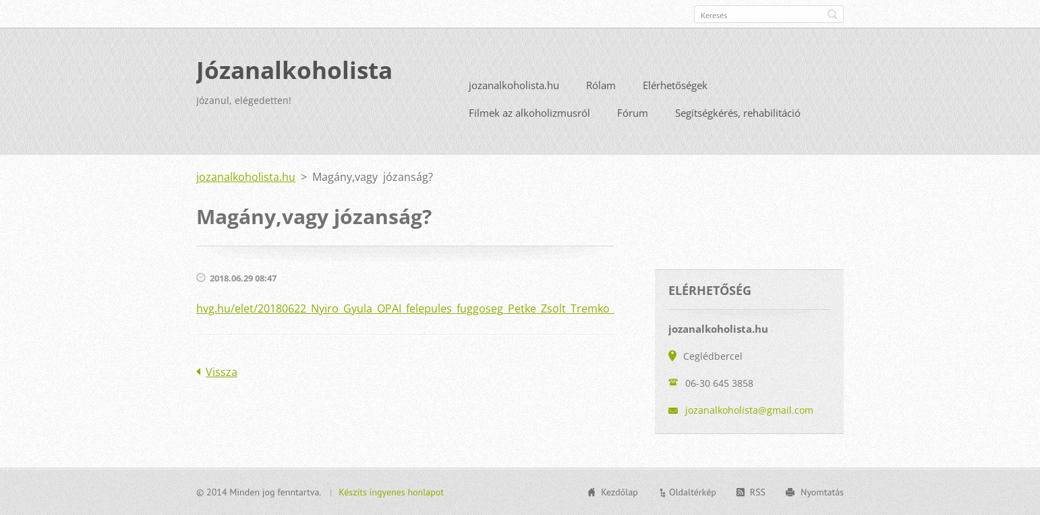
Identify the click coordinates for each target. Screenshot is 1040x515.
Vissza (221, 371)
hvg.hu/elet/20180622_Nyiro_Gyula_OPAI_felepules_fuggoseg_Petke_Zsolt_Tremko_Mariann (426, 308)
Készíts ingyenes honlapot (391, 492)
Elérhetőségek (675, 85)
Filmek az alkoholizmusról (529, 112)
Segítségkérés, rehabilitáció (738, 112)
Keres (832, 14)
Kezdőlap (619, 492)
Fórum (632, 112)
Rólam (601, 85)
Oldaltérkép (692, 492)
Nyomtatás (822, 492)
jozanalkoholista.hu (514, 85)
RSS (757, 492)
